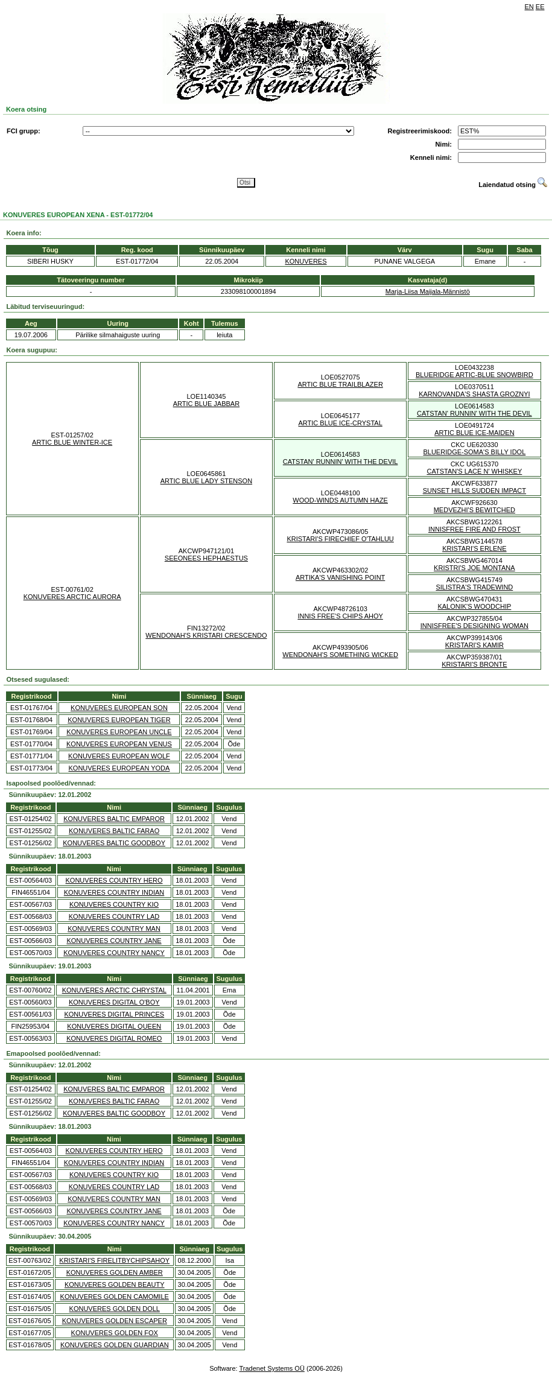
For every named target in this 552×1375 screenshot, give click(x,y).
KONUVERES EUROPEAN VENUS (119, 744)
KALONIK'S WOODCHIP (474, 606)
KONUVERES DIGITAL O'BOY (114, 1002)
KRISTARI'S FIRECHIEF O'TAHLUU (340, 538)
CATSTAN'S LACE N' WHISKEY (474, 471)
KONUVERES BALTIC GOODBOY (114, 842)
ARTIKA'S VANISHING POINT (340, 577)
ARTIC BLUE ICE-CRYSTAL (340, 423)
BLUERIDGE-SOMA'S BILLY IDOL (474, 452)
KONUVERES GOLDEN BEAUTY (115, 1284)
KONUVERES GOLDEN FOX (114, 1332)
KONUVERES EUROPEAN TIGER (119, 719)
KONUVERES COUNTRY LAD (114, 916)
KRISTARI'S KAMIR (474, 645)
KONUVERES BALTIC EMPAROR (114, 818)
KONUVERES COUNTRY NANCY (114, 952)
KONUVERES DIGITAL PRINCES (114, 1014)
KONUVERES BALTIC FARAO (114, 830)
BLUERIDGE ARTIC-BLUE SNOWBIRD (474, 374)
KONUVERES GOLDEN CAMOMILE (114, 1296)
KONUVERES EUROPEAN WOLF (119, 756)
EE (540, 6)
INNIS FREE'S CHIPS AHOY (339, 616)
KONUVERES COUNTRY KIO (114, 904)
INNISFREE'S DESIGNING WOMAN (474, 625)
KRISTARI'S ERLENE (474, 548)
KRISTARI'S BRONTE (474, 664)
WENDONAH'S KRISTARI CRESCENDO (206, 635)
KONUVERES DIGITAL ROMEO (114, 1038)
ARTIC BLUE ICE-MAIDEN (474, 432)
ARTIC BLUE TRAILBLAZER (339, 384)
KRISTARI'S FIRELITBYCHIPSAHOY (114, 1260)
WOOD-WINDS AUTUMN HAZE (340, 500)
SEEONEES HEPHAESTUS (206, 558)
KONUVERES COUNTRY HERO (114, 880)
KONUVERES (305, 261)
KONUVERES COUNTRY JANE (113, 940)
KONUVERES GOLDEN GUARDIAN (114, 1344)
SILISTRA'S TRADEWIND (474, 587)
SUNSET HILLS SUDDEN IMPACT (474, 490)
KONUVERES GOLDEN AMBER (114, 1272)
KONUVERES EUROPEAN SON (119, 707)
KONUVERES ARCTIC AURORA (72, 596)
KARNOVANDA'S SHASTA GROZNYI (474, 394)
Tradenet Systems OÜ (271, 1368)
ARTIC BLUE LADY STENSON (206, 480)
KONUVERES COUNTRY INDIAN (114, 892)
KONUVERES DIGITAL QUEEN (114, 1026)
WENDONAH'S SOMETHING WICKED (340, 654)
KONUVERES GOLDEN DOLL (114, 1308)
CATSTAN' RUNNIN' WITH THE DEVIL (474, 413)
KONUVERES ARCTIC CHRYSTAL (114, 990)
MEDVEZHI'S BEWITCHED (474, 509)
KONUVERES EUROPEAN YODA (119, 768)
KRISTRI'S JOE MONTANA (474, 567)
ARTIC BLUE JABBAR (206, 403)
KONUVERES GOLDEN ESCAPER (114, 1320)
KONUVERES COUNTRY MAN (114, 928)
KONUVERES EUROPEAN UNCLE (118, 731)
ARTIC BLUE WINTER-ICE (72, 442)
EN (529, 6)
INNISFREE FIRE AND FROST (474, 529)
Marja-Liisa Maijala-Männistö (427, 291)
